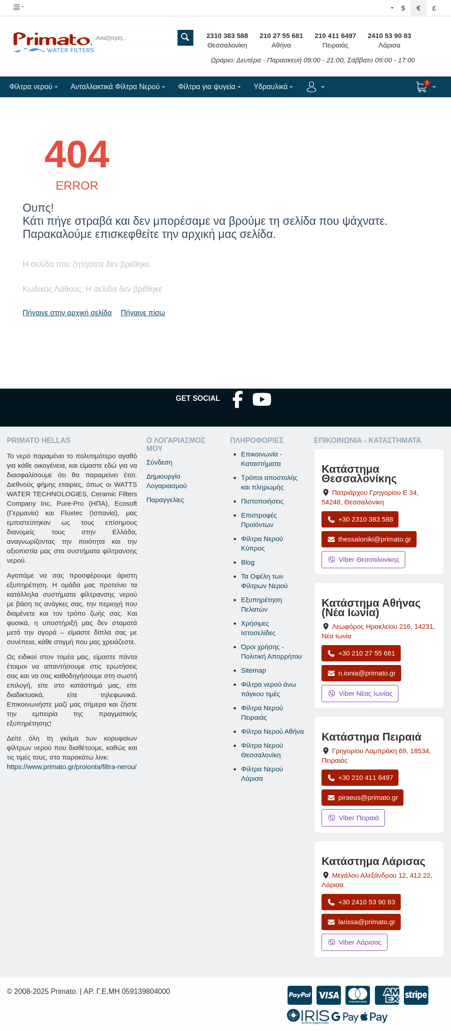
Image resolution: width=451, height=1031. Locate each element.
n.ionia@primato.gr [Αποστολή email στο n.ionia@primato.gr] (361, 673)
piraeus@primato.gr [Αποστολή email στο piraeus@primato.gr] (362, 797)
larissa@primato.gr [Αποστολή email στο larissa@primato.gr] (361, 922)
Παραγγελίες (165, 500)
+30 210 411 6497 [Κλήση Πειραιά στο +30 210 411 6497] (360, 777)
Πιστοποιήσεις (262, 501)
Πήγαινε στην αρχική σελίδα (67, 313)
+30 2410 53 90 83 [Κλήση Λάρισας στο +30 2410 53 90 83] (361, 902)
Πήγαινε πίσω (143, 313)
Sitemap (253, 670)
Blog (247, 562)
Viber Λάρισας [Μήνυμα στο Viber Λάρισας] (354, 942)
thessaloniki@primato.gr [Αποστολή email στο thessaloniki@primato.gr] (369, 539)
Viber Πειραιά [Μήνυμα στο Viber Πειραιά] (353, 818)
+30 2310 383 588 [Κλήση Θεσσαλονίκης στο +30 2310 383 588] (360, 519)
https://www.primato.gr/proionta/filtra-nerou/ (72, 766)
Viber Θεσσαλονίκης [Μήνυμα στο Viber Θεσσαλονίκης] (363, 559)
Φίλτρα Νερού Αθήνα (272, 731)
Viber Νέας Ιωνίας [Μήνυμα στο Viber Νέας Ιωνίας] (360, 693)
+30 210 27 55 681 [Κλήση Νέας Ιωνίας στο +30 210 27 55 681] (361, 653)
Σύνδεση (159, 462)
